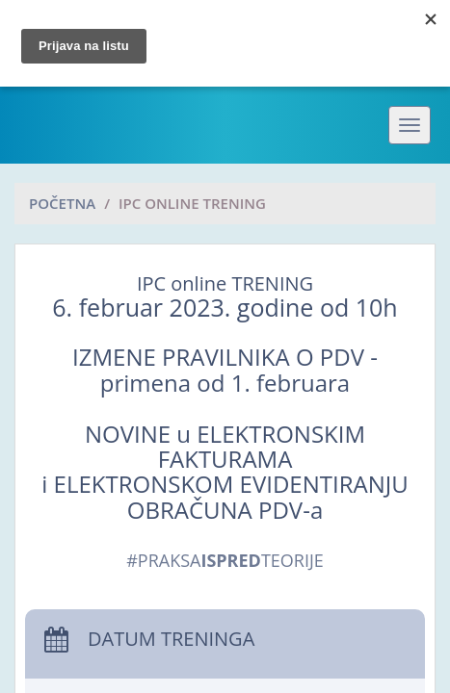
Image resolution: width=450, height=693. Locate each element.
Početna (62, 203)
